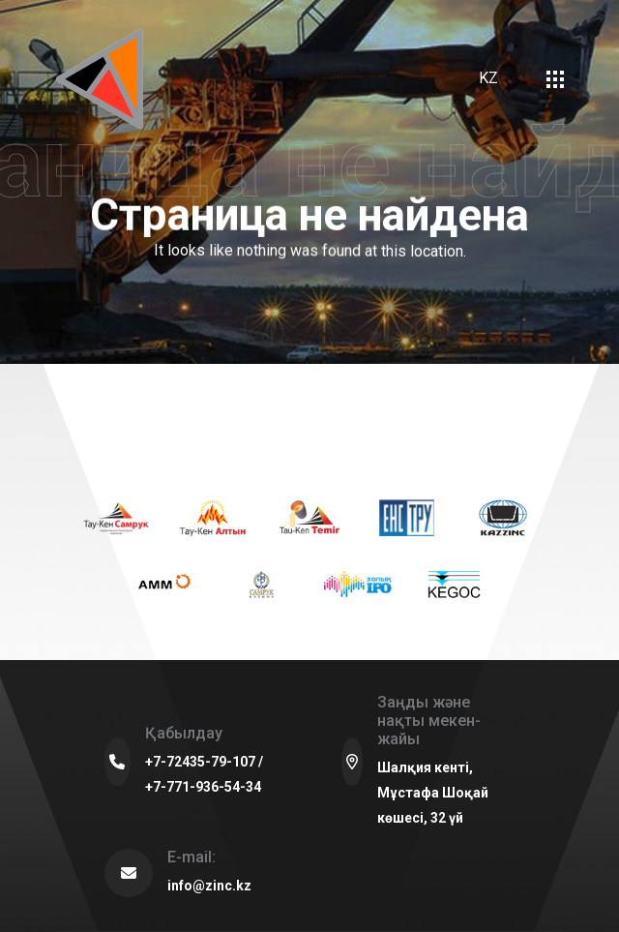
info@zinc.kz (209, 885)
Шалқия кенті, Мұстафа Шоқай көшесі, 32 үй (432, 793)
